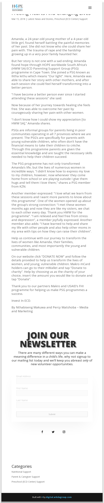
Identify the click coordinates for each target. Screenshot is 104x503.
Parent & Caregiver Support (25, 476)
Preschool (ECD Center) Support (71, 18)
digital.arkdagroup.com (59, 497)
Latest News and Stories (40, 18)
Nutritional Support (21, 471)
